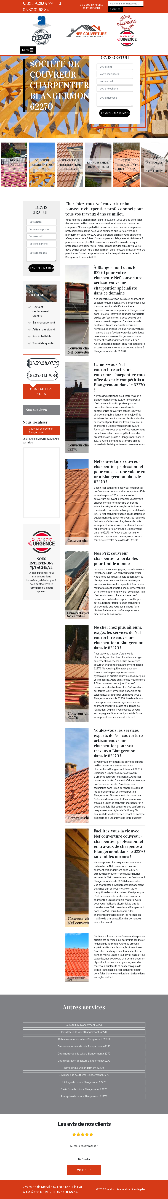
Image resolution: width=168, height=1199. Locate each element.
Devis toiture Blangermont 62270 (84, 1025)
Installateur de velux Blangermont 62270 (84, 1032)
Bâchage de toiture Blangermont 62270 (84, 1082)
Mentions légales (135, 1189)
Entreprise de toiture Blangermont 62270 (84, 1096)
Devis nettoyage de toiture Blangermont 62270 (84, 1053)
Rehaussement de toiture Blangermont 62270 (84, 1039)
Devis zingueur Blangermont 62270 (84, 1067)
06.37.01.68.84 (65, 1192)
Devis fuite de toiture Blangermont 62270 (84, 1089)
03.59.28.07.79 (38, 3)
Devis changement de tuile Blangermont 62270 (84, 1046)
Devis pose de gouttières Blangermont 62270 (84, 1075)
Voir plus (84, 1170)
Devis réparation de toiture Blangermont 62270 (84, 1060)
